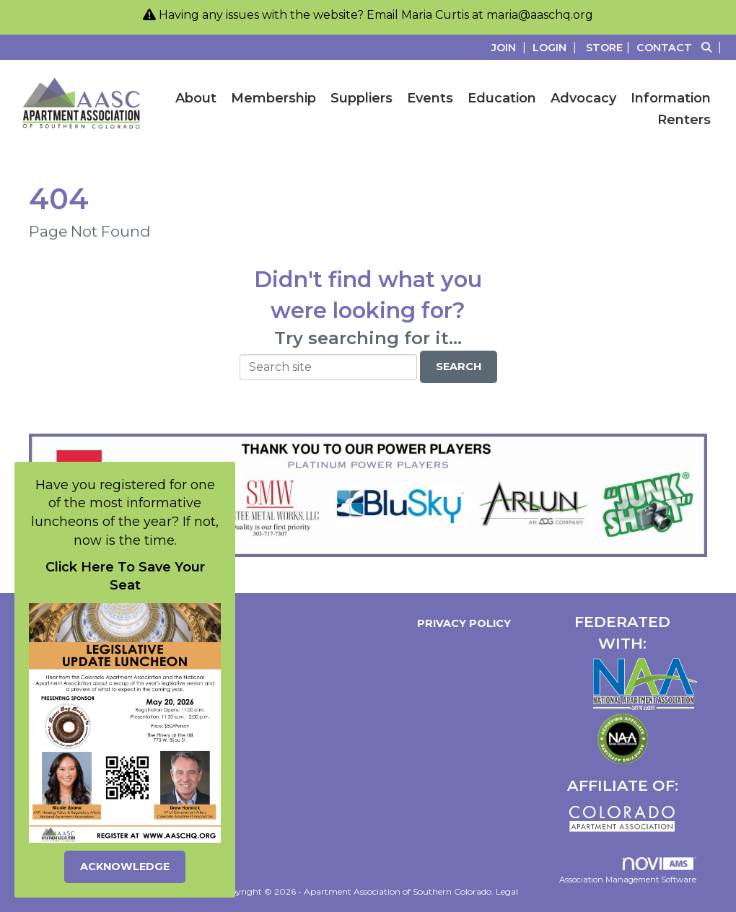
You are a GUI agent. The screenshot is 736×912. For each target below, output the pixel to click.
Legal (507, 891)
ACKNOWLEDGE (125, 866)
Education (502, 98)
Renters (684, 120)
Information (671, 98)
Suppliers (361, 98)
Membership (273, 98)
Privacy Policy (461, 623)
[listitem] (510, 47)
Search (458, 366)
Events (430, 98)
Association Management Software (627, 871)
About (195, 98)
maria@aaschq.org (539, 15)
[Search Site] (713, 47)
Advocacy (583, 98)
